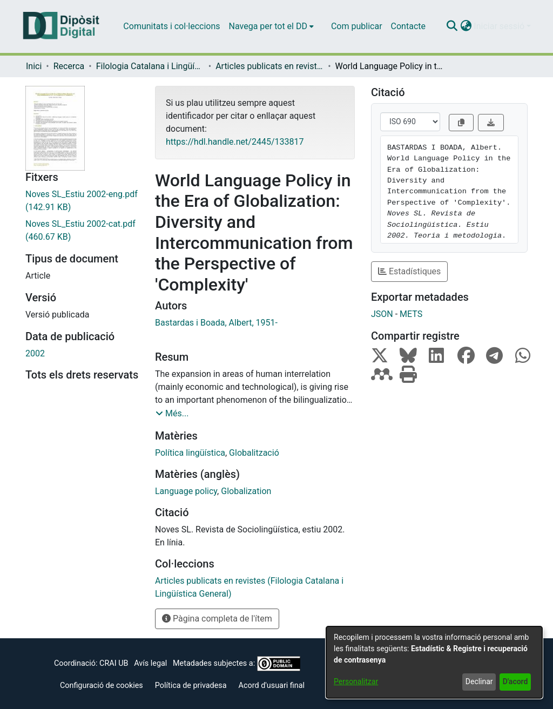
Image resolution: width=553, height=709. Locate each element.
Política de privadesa (191, 685)
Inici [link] (34, 66)
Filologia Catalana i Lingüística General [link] (150, 66)
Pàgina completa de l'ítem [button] (217, 618)
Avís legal (150, 663)
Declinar (479, 681)
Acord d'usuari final (272, 685)
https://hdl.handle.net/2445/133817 (235, 142)
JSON (382, 314)
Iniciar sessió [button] (500, 26)
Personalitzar (356, 681)
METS (411, 314)
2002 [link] (35, 353)
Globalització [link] (254, 453)
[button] (451, 26)
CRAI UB (113, 663)
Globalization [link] (246, 491)
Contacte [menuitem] (408, 26)
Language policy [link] (186, 491)
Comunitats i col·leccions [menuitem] (171, 26)
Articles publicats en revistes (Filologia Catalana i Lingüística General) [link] (269, 66)
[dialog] (434, 662)
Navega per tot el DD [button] (268, 26)
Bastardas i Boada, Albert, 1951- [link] (216, 323)
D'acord (515, 681)
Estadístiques (409, 271)
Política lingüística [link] (190, 453)
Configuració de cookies (101, 685)
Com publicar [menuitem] (356, 26)
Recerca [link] (69, 66)
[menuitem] (271, 26)
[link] (82, 201)
